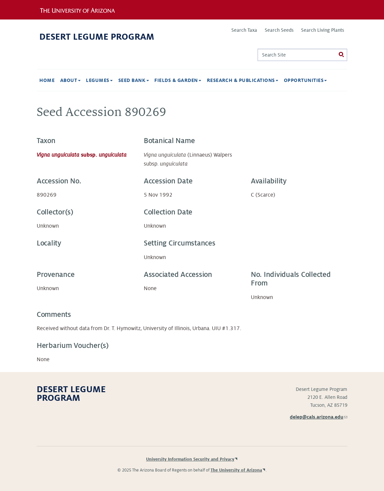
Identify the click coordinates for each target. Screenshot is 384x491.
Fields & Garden (177, 80)
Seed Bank (133, 80)
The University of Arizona (236, 470)
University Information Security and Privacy (190, 459)
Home (47, 80)
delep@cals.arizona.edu (318, 417)
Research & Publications (243, 80)
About (70, 80)
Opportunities (305, 80)
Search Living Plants (322, 30)
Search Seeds (279, 30)
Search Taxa (244, 30)
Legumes (99, 80)
